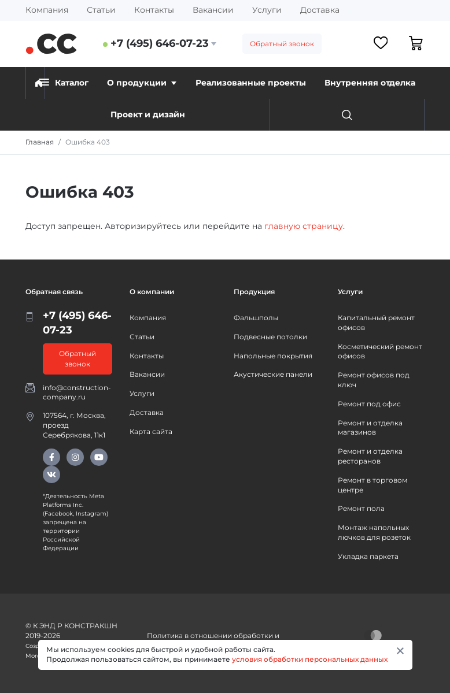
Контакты (154, 10)
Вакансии (213, 10)
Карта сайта (151, 431)
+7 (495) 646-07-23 (159, 43)
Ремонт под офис (369, 403)
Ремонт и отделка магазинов (370, 427)
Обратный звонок (282, 43)
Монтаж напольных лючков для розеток (374, 532)
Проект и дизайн (147, 114)
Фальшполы (256, 317)
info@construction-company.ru (77, 392)
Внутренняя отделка (369, 82)
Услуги (267, 10)
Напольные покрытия (273, 355)
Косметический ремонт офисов (380, 351)
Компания (46, 10)
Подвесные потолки (270, 336)
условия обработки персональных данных (310, 659)
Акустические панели (273, 374)
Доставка (320, 10)
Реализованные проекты (251, 82)
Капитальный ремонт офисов (376, 322)
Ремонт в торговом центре (372, 485)
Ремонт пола (361, 508)
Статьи (101, 10)
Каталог (63, 82)
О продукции (141, 82)
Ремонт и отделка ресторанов (370, 456)
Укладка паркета (368, 556)
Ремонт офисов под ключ (374, 379)
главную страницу (303, 226)
